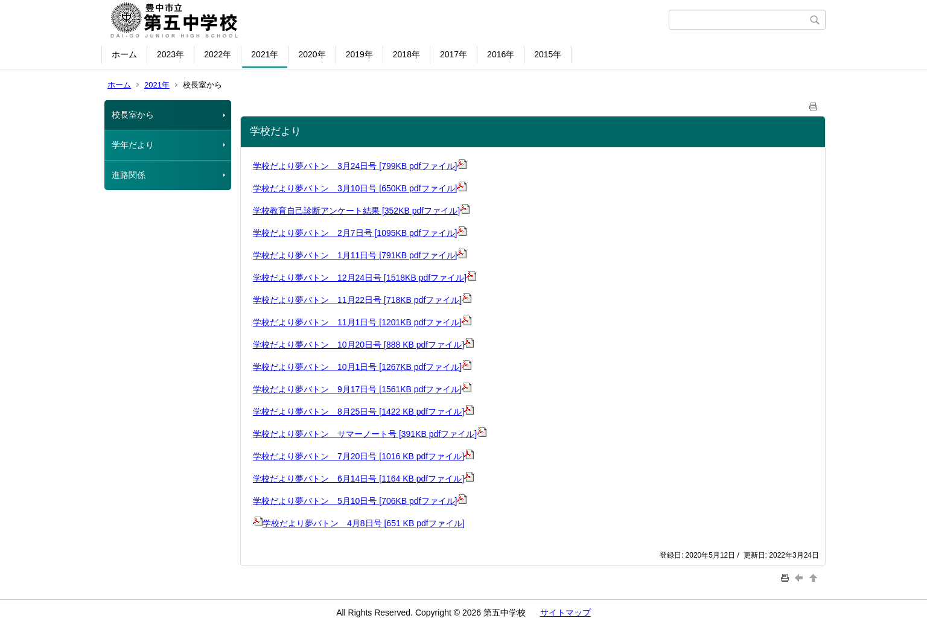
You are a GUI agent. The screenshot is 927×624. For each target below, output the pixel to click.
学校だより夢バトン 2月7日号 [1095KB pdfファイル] (360, 233)
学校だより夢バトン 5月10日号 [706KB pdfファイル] (360, 501)
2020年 (311, 54)
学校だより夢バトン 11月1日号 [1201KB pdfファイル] (362, 322)
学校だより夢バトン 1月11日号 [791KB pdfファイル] (360, 255)
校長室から (133, 114)
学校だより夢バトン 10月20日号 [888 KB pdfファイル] (358, 344)
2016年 (500, 54)
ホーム (124, 54)
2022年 (217, 54)
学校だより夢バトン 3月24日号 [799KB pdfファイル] (360, 166)
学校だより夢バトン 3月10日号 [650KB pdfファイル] (360, 188)
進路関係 (128, 175)
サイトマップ (565, 612)
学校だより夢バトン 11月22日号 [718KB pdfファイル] (362, 300)
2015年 (547, 54)
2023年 (170, 54)
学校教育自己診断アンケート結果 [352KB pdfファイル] (361, 210)
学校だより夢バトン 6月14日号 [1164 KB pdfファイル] (358, 478)
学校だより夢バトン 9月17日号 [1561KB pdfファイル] (362, 389)
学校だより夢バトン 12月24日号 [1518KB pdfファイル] (364, 277)
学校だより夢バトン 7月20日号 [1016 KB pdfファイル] (358, 456)
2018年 (406, 54)
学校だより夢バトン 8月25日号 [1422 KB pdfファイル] (358, 411)
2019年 (359, 54)
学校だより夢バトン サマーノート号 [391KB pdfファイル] (369, 434)
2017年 (453, 54)
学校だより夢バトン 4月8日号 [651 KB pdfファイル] (359, 523)
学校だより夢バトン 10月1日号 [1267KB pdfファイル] (362, 367)
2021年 (264, 54)
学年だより (133, 145)
